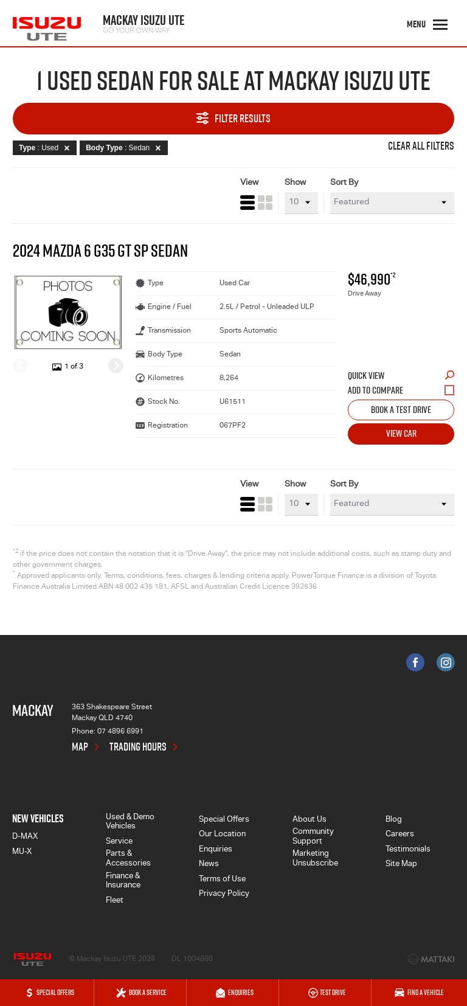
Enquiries (215, 850)
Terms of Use (222, 880)
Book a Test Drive (401, 409)
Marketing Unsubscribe (315, 859)
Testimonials (408, 850)
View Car (401, 433)
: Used (46, 148)
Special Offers (224, 820)
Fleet (114, 901)
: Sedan (125, 148)
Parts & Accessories (128, 859)
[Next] (115, 365)
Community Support (313, 837)
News (209, 865)
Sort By (344, 183)
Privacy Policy (224, 894)
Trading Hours (138, 747)
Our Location (222, 835)
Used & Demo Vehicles (130, 822)
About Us (309, 820)
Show (295, 183)
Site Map (401, 865)
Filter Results (233, 118)
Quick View (401, 375)
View (249, 183)
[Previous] (20, 365)
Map (80, 747)
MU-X (22, 852)
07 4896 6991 (120, 731)
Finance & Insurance (123, 881)
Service (119, 842)
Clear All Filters (421, 146)
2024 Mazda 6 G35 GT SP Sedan (100, 250)
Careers (400, 835)
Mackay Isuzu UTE (144, 23)
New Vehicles (38, 818)
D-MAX (25, 837)
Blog (394, 820)
